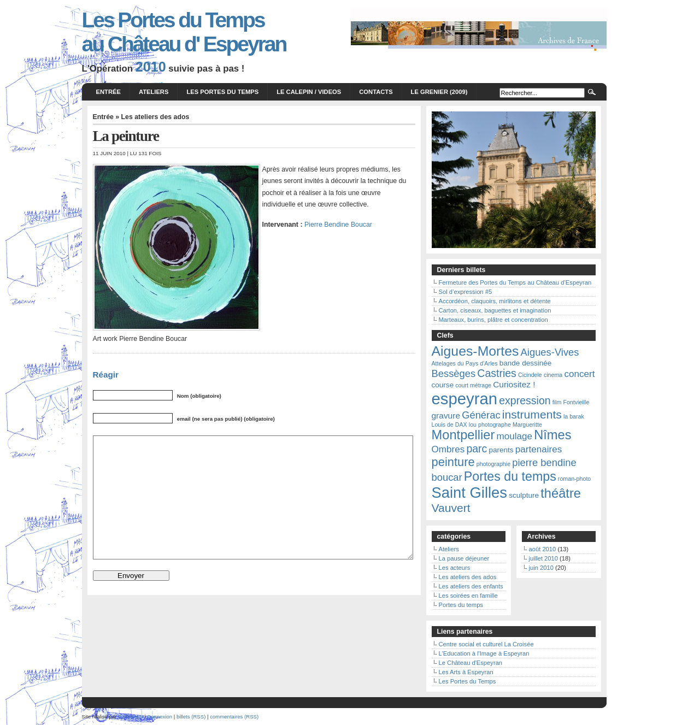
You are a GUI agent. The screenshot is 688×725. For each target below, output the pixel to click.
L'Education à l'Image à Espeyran (484, 653)
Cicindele (530, 375)
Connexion (159, 717)
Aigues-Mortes (475, 351)
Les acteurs (455, 567)
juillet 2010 (543, 558)
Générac (481, 415)
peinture (453, 462)
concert (579, 374)
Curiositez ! (514, 384)
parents (501, 450)
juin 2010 (541, 567)
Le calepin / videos (309, 92)
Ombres (448, 449)
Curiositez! (130, 717)
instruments (532, 414)
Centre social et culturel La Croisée (486, 644)
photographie (493, 464)
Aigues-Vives (550, 352)
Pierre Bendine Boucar (338, 224)
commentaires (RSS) (234, 717)
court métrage (473, 385)
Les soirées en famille (468, 595)
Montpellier (463, 435)
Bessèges (454, 373)
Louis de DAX (449, 424)
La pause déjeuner (464, 558)
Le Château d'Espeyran (471, 662)
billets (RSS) (191, 717)
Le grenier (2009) (439, 92)
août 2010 (542, 549)
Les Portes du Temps (222, 92)
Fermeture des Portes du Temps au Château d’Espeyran (515, 282)
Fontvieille (576, 402)
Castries (496, 373)
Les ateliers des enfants (471, 586)
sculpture (524, 495)
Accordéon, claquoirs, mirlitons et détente (495, 301)
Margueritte (527, 424)
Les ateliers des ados (155, 117)
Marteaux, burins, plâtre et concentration (493, 319)
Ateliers (154, 92)
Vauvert (451, 508)
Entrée (108, 92)
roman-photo (574, 478)
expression (524, 400)
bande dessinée (525, 363)
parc (476, 449)
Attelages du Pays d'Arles (465, 363)
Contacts (375, 92)
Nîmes (552, 435)
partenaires (538, 449)
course (443, 385)
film (557, 402)
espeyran (465, 399)
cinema (553, 375)
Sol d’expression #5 (465, 291)
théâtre (560, 493)
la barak (573, 416)
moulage (514, 436)
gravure (446, 415)
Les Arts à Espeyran (466, 672)
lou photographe (490, 424)
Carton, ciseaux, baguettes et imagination (495, 310)
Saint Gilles (470, 492)
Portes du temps (510, 476)
